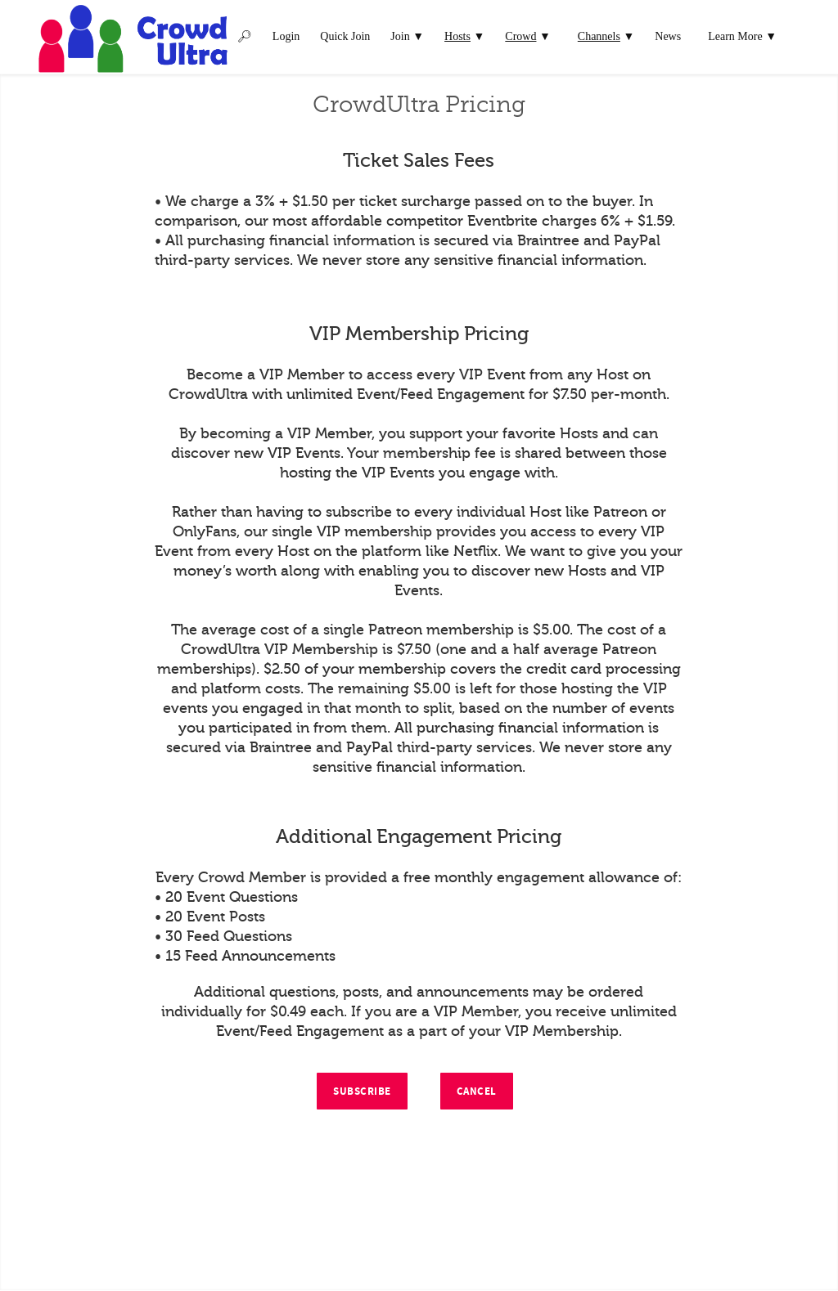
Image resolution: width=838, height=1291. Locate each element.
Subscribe (362, 1091)
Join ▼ (407, 36)
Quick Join (345, 36)
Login (286, 36)
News (668, 36)
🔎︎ (244, 36)
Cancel (477, 1091)
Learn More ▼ (742, 36)
